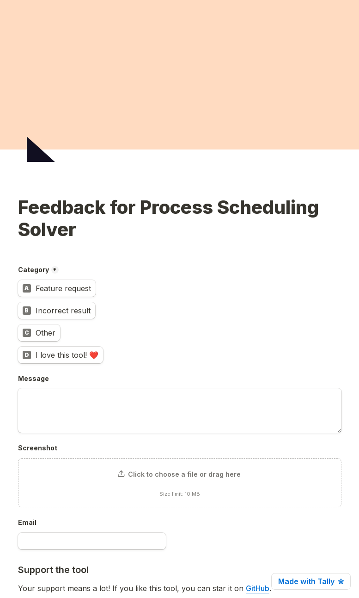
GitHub (257, 588)
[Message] (179, 410)
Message (33, 378)
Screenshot (37, 448)
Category (33, 270)
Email (27, 522)
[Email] (92, 541)
